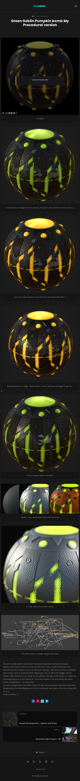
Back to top (40, 769)
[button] (40, 752)
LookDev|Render (40, 16)
